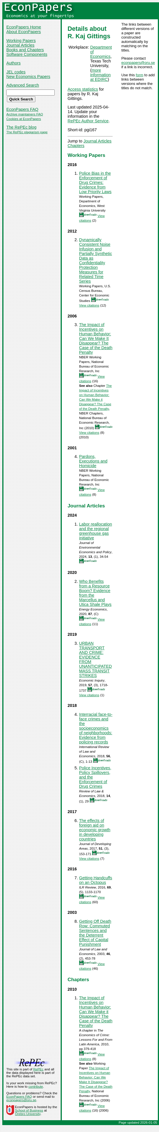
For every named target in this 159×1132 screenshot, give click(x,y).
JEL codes (16, 72)
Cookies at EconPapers (23, 119)
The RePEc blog (21, 127)
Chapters (76, 145)
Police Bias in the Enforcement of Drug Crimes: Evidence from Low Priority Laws (95, 182)
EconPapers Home (23, 27)
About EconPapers (23, 31)
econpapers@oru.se (138, 62)
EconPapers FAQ (22, 109)
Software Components (26, 54)
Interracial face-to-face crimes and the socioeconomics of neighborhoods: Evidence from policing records (95, 728)
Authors (13, 63)
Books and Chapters (25, 49)
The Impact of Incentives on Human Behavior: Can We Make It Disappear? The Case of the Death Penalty (95, 338)
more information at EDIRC (100, 75)
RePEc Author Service (88, 121)
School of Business (29, 1110)
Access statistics (83, 89)
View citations (89, 305)
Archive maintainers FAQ (24, 114)
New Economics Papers (28, 76)
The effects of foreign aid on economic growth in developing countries (94, 829)
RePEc (38, 1069)
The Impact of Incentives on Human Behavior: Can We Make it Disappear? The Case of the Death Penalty (95, 1012)
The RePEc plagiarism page (26, 132)
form (139, 75)
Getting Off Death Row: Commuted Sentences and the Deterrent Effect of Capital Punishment (95, 933)
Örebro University (28, 1114)
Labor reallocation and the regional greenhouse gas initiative (95, 531)
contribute (35, 1086)
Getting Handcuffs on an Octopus (95, 880)
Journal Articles (20, 45)
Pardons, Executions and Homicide (93, 461)
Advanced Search (22, 85)
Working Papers (21, 40)
